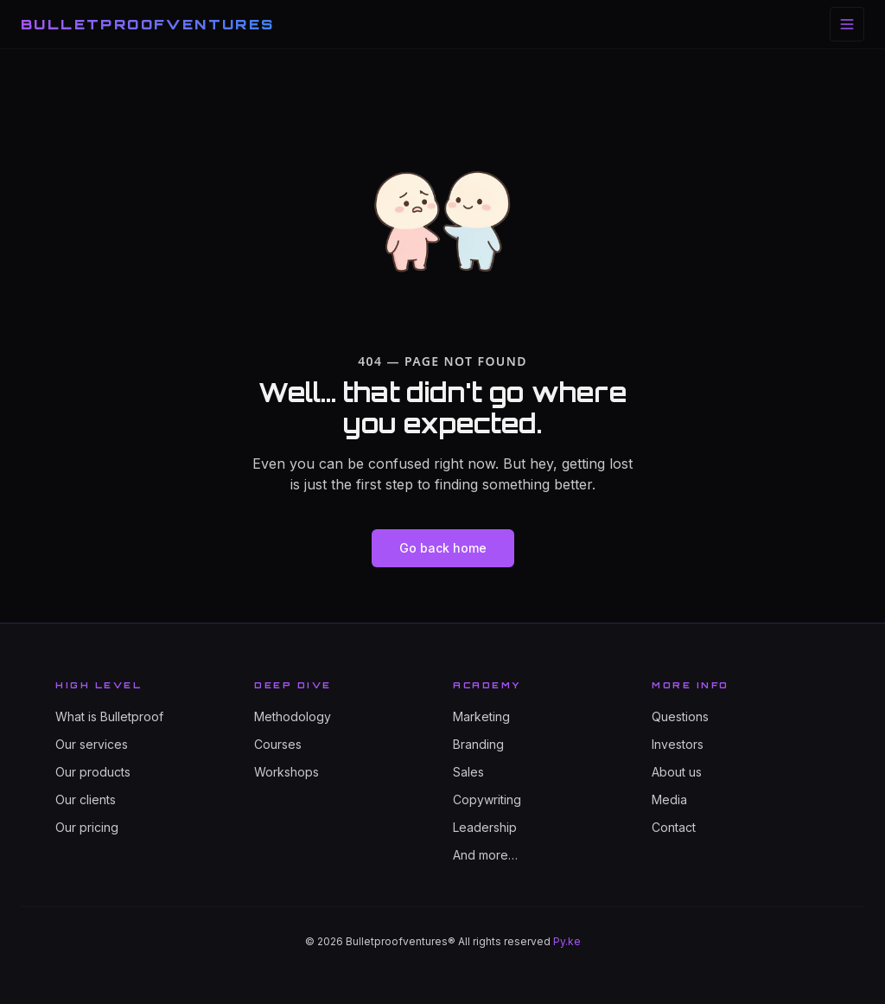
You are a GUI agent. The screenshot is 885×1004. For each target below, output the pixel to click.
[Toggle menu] (847, 24)
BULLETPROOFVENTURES (148, 24)
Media (669, 799)
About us (677, 771)
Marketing (481, 716)
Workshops (286, 771)
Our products (93, 771)
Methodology (292, 716)
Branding (478, 744)
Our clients (85, 799)
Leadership (485, 827)
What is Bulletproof (109, 716)
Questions (680, 716)
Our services (91, 744)
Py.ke (567, 941)
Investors (678, 744)
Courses (278, 744)
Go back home (443, 547)
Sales (468, 771)
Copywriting (487, 799)
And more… (485, 854)
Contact (674, 827)
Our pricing (86, 827)
